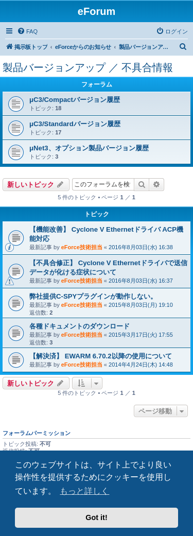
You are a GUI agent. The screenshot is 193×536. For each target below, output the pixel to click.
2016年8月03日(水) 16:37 (141, 281)
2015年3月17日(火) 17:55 (141, 335)
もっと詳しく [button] (84, 491)
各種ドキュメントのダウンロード (79, 326)
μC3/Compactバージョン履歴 (74, 99)
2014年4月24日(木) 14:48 (141, 364)
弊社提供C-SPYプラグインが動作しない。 (93, 296)
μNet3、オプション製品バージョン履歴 (89, 148)
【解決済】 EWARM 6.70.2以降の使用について (100, 356)
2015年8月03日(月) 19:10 (141, 305)
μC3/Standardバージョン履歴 (74, 124)
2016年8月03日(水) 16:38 (141, 247)
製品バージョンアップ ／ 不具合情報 (88, 67)
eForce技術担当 (81, 247)
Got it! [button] (96, 517)
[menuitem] (27, 31)
